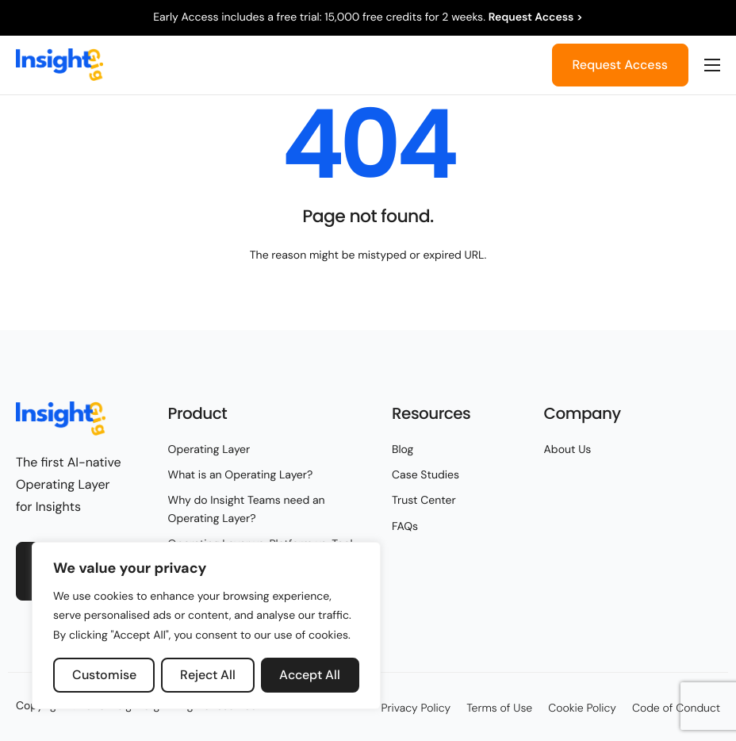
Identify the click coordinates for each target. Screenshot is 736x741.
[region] (206, 626)
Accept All (309, 674)
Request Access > (536, 17)
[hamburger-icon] (712, 65)
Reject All (208, 674)
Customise (104, 674)
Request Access (620, 64)
